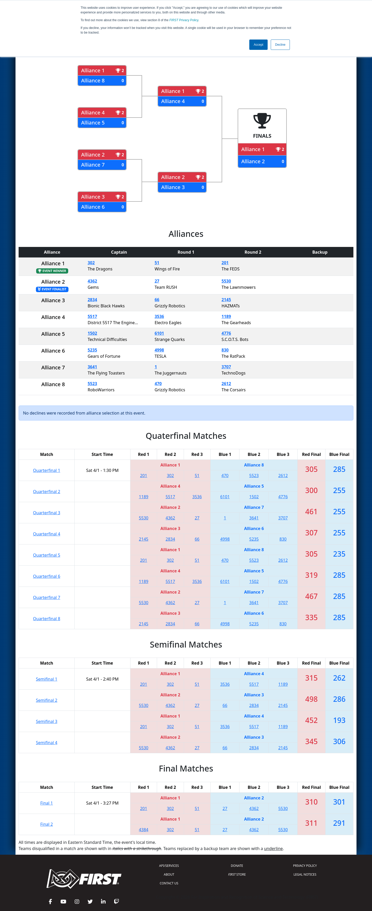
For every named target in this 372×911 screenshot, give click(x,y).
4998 (159, 350)
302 (91, 263)
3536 (159, 316)
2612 (226, 383)
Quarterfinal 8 (46, 618)
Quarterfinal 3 (46, 513)
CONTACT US (169, 883)
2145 (226, 299)
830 (225, 350)
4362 (92, 281)
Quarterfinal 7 (46, 597)
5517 (92, 316)
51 (156, 263)
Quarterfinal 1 (46, 470)
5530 (226, 281)
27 (156, 281)
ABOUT (169, 874)
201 (225, 263)
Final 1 (46, 803)
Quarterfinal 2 (46, 491)
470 (157, 383)
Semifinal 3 (46, 721)
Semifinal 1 (46, 679)
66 (156, 299)
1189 (226, 316)
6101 (159, 333)
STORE (237, 874)
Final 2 (46, 824)
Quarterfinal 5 (46, 555)
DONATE (237, 865)
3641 (92, 367)
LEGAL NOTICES (304, 874)
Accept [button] (258, 44)
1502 (92, 333)
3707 (226, 367)
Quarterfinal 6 (46, 576)
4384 (144, 829)
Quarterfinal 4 (46, 534)
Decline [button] (280, 44)
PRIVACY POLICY (305, 865)
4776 (226, 333)
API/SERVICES (169, 865)
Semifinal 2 (46, 700)
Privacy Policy (183, 20)
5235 (92, 350)
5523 (92, 383)
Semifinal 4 (46, 742)
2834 (92, 299)
